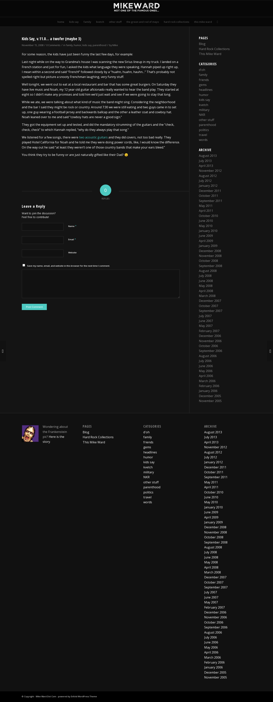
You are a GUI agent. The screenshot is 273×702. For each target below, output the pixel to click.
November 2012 (210, 171)
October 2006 (208, 346)
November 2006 (210, 341)
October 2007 (208, 306)
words (203, 140)
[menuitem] (61, 22)
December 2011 (210, 191)
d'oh (202, 70)
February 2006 (209, 386)
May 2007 (206, 326)
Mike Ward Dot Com (46, 696)
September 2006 (210, 351)
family (69, 45)
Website (72, 252)
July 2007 (205, 316)
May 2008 (206, 286)
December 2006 (210, 336)
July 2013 (205, 161)
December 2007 (210, 301)
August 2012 (208, 176)
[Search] (216, 22)
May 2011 (206, 206)
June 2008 (206, 281)
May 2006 (206, 371)
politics (204, 130)
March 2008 (207, 296)
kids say (87, 45)
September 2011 (210, 201)
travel (203, 135)
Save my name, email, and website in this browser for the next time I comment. (68, 265)
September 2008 (210, 266)
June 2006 (206, 366)
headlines (206, 90)
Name (72, 226)
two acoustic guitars (93, 137)
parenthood (99, 45)
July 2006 (205, 361)
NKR (202, 115)
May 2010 (206, 226)
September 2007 (210, 311)
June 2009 (206, 236)
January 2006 (208, 391)
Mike (115, 45)
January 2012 (208, 186)
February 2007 (209, 331)
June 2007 (206, 321)
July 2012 (205, 181)
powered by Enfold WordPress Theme (77, 696)
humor (77, 45)
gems (203, 85)
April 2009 (206, 241)
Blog (202, 44)
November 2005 (210, 401)
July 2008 (205, 276)
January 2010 (208, 231)
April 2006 (206, 376)
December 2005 (210, 396)
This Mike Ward (210, 54)
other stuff (206, 120)
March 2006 (207, 381)
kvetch (203, 105)
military (204, 110)
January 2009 (208, 246)
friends (204, 80)
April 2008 (206, 291)
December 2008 (210, 251)
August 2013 (208, 156)
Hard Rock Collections (214, 49)
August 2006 (208, 356)
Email (72, 239)
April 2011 (206, 211)
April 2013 (206, 166)
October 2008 (208, 261)
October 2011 (208, 196)
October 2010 (208, 216)
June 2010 (206, 221)
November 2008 (210, 256)
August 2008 (208, 271)
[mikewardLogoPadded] (136, 8)
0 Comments (53, 45)
